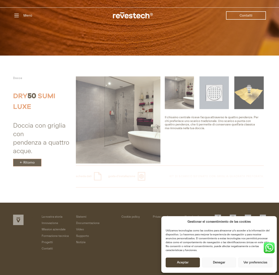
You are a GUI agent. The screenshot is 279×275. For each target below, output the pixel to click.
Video (80, 229)
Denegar (219, 262)
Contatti (246, 15)
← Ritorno (27, 165)
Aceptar (183, 262)
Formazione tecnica (55, 236)
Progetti (47, 242)
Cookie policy (130, 217)
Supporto (82, 236)
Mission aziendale (54, 229)
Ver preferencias (255, 262)
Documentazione (88, 223)
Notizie (81, 242)
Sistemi (81, 217)
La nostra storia (52, 217)
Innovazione (50, 223)
